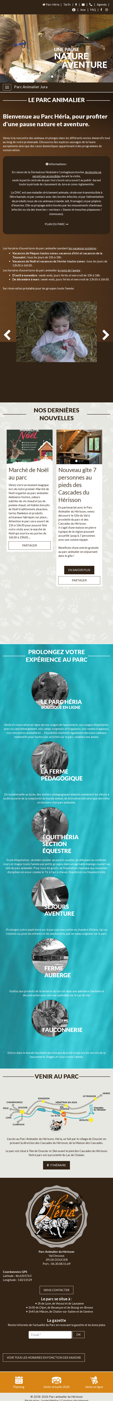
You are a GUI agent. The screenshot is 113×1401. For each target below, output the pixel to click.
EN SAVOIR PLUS (79, 562)
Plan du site (44, 1397)
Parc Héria (50, 4)
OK (78, 1326)
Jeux (83, 9)
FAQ (93, 9)
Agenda (102, 4)
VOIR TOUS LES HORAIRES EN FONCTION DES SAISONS (44, 1349)
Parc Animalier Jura (30, 86)
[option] (56, 349)
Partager (29, 537)
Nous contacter (56, 1282)
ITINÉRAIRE (56, 1157)
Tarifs (67, 4)
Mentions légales (65, 1397)
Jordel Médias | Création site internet (64, 1393)
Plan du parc (56, 224)
